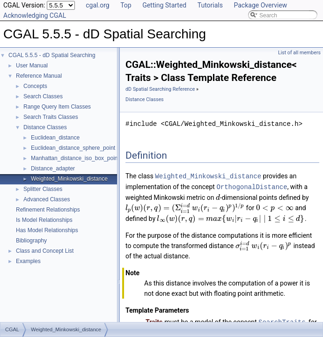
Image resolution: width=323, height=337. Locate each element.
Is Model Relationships (44, 220)
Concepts (35, 86)
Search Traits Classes (50, 117)
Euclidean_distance (55, 137)
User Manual (32, 65)
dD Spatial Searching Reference (160, 89)
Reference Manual (39, 76)
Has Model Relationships (47, 230)
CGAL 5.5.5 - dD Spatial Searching (51, 55)
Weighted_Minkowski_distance (69, 179)
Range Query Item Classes (57, 106)
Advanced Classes (46, 199)
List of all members (299, 53)
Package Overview (260, 5)
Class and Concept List (44, 251)
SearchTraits (282, 320)
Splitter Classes (42, 189)
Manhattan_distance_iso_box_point (75, 158)
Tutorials (210, 5)
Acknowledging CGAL (34, 15)
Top (126, 5)
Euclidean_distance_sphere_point (73, 148)
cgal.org (97, 5)
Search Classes (43, 96)
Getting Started (164, 5)
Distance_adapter (53, 168)
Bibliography (31, 240)
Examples (28, 261)
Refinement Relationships (48, 209)
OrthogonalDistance (251, 186)
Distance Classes (45, 127)
